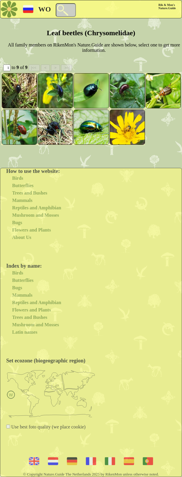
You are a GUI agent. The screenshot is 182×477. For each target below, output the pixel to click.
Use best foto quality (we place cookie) (48, 426)
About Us (21, 237)
